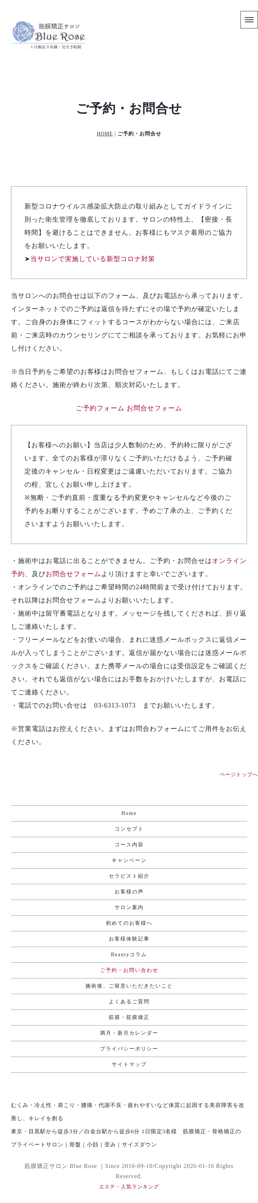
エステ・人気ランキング (129, 1186)
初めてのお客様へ (129, 923)
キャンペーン (129, 860)
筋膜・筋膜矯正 (129, 1017)
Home (128, 813)
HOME (105, 134)
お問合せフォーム (154, 408)
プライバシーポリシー (129, 1048)
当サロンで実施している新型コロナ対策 (92, 259)
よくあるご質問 (129, 1001)
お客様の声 (129, 891)
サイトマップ (129, 1064)
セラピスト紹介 (129, 876)
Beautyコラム (129, 954)
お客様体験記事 (129, 939)
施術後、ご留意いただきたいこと (129, 986)
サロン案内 (129, 907)
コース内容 (129, 844)
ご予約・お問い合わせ (129, 970)
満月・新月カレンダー (129, 1033)
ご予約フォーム (100, 408)
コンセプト (129, 829)
